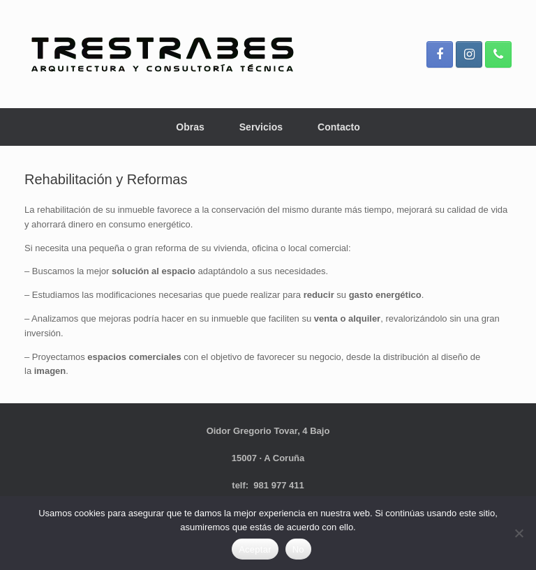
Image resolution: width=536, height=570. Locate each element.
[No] (519, 533)
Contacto (339, 127)
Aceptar (255, 549)
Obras (190, 127)
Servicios (261, 127)
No (298, 549)
